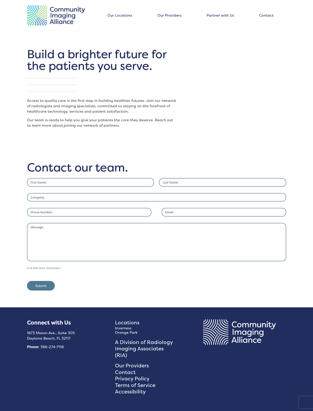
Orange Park (126, 332)
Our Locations (119, 15)
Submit (40, 286)
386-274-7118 (52, 346)
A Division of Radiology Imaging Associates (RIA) (144, 349)
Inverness (123, 328)
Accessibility (130, 391)
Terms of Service (135, 385)
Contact (266, 15)
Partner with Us (220, 15)
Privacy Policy (132, 378)
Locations (127, 322)
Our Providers (169, 15)
